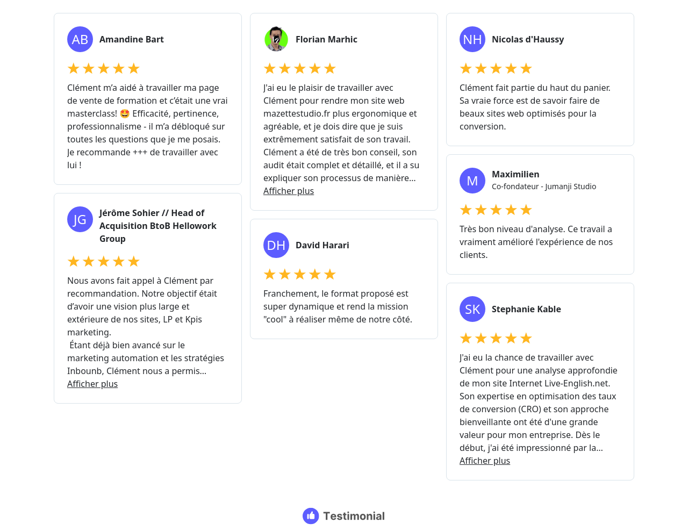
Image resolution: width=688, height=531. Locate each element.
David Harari (322, 245)
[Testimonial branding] (344, 516)
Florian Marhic (326, 39)
